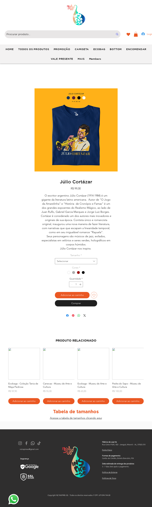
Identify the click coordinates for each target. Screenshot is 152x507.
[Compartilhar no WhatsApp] (79, 315)
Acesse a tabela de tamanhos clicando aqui (76, 418)
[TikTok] (39, 443)
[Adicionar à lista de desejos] (94, 295)
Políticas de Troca (109, 478)
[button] (136, 34)
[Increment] (80, 284)
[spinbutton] (76, 284)
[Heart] (128, 34)
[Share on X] (84, 315)
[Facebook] (26, 443)
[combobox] (76, 261)
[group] (76, 376)
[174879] (32, 443)
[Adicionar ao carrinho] (24, 401)
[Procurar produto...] (58, 34)
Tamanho (76, 255)
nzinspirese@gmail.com (29, 449)
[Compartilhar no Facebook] (67, 315)
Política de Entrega (109, 472)
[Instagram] (20, 443)
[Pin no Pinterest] (73, 315)
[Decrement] (71, 284)
